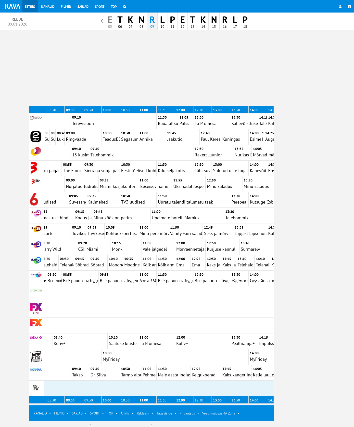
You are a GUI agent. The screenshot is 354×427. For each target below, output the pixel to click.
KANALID (40, 413)
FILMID (59, 413)
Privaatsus (187, 413)
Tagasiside (164, 413)
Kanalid (47, 6)
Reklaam (143, 413)
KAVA (12, 6)
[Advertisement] (151, 70)
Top (114, 6)
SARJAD (77, 413)
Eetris (30, 6)
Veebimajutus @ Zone (218, 413)
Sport (99, 6)
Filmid (66, 6)
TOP (110, 413)
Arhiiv (125, 413)
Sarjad (82, 6)
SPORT (95, 413)
